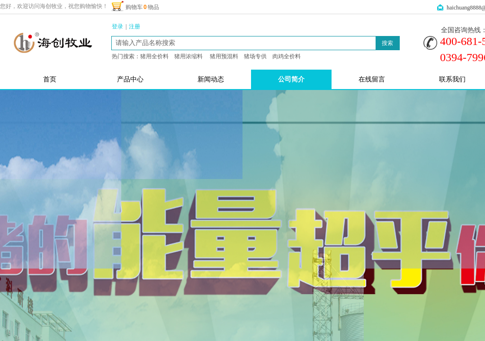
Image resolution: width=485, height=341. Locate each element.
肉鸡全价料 (286, 56)
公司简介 (291, 79)
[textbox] (244, 43)
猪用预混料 (224, 56)
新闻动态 (211, 79)
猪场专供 (255, 56)
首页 (49, 79)
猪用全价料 (154, 56)
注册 (134, 26)
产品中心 (130, 79)
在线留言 (372, 79)
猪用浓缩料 (188, 56)
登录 (117, 26)
